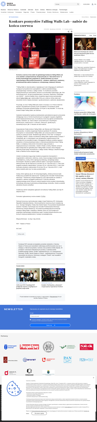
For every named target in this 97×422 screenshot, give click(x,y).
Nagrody (26, 12)
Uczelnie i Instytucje (7, 12)
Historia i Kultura (13, 9)
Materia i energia (51, 9)
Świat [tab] (94, 35)
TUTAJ (43, 196)
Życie (37, 9)
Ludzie (71, 12)
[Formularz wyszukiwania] (67, 4)
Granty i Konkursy (53, 12)
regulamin (38, 319)
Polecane (81, 158)
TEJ (31, 219)
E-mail (31, 313)
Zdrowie (30, 9)
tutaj (37, 151)
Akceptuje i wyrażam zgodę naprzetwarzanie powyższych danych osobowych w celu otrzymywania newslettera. (49, 320)
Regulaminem (54, 296)
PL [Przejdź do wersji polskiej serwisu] (92, 4)
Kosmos (3, 9)
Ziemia (42, 9)
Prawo (33, 12)
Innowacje (18, 12)
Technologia (63, 9)
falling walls (21, 234)
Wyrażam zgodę (39, 413)
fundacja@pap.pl (68, 407)
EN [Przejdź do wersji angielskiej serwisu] (95, 4)
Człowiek (23, 9)
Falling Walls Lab (25, 98)
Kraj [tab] (91, 35)
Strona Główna (85, 17)
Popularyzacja (40, 12)
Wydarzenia (64, 12)
